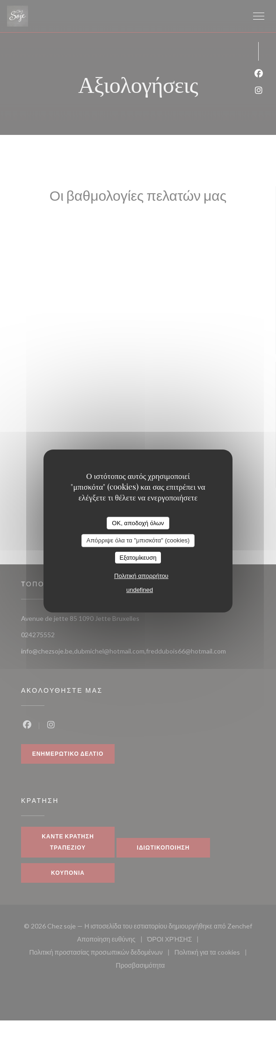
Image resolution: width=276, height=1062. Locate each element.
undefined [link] (139, 589)
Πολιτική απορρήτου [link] (141, 575)
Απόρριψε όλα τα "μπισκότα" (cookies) (138, 540)
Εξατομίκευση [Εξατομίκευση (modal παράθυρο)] (138, 557)
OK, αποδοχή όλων (138, 523)
